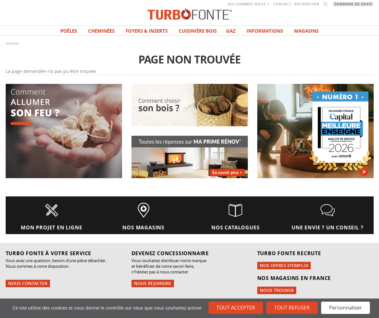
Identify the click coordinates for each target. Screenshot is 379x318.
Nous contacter (27, 283)
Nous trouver (277, 290)
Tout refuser (292, 307)
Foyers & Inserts (146, 31)
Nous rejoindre (152, 283)
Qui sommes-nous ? (248, 4)
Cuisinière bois (198, 31)
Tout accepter (235, 307)
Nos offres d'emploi (284, 265)
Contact (282, 4)
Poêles (68, 31)
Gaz (231, 31)
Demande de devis (353, 4)
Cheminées (101, 31)
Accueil (12, 43)
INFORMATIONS (265, 31)
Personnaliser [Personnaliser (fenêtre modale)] (345, 307)
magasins (306, 31)
